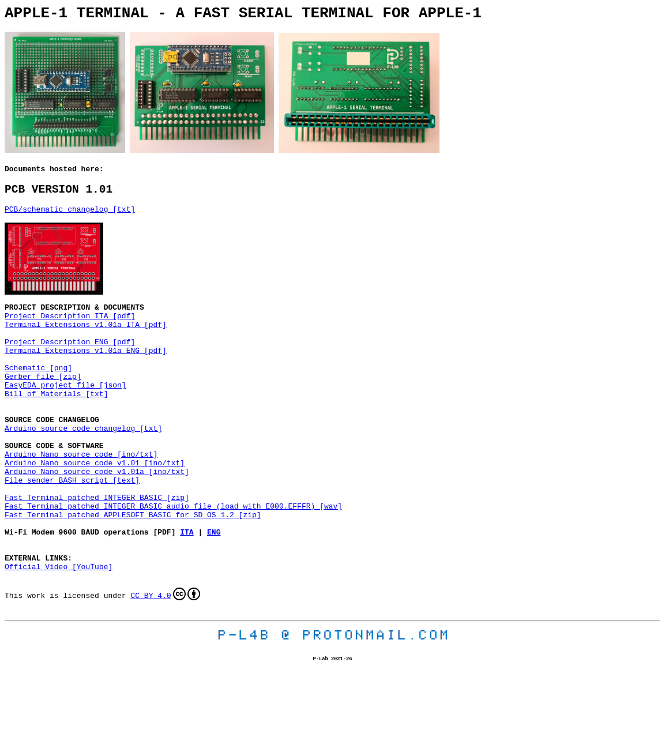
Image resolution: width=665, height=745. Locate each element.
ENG (213, 591)
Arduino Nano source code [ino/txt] (81, 498)
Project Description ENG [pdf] (70, 363)
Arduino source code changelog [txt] (83, 467)
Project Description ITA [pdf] (70, 332)
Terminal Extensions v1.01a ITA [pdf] (86, 342)
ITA (186, 591)
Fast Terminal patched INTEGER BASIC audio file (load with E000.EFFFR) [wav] (173, 560)
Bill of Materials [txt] (56, 425)
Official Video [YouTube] (58, 633)
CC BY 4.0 (165, 662)
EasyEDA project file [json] (65, 415)
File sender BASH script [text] (72, 529)
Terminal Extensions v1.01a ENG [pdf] (86, 373)
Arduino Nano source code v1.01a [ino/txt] (97, 519)
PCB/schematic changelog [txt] (70, 218)
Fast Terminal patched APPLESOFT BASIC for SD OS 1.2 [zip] (133, 571)
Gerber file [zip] (43, 405)
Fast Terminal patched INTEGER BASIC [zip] (97, 550)
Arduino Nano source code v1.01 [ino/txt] (95, 508)
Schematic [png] (38, 394)
